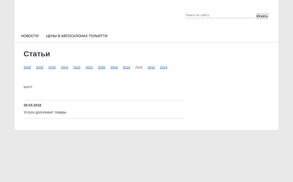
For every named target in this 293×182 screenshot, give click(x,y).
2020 (101, 67)
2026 (27, 67)
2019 (114, 67)
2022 (77, 67)
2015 (151, 67)
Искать (262, 16)
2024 (52, 67)
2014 (163, 67)
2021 (89, 67)
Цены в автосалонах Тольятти (76, 36)
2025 (39, 67)
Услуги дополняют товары (45, 112)
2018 (126, 67)
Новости (30, 36)
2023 (64, 67)
